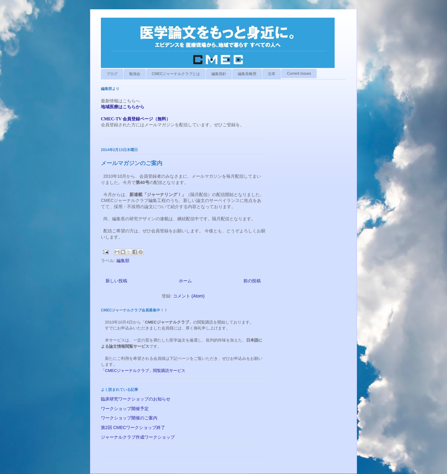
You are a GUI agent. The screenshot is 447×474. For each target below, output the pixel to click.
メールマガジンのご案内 (131, 163)
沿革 (271, 74)
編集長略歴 (247, 74)
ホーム (185, 280)
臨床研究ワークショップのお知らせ (135, 398)
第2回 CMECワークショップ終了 (133, 427)
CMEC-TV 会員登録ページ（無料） (135, 119)
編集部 (122, 260)
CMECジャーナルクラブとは (176, 74)
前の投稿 (252, 280)
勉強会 (134, 74)
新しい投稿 (116, 280)
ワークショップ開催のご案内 (129, 417)
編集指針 (218, 74)
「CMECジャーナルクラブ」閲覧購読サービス (143, 370)
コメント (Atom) (189, 295)
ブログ (112, 74)
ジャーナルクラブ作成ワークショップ (138, 437)
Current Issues (299, 73)
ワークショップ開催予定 (125, 408)
